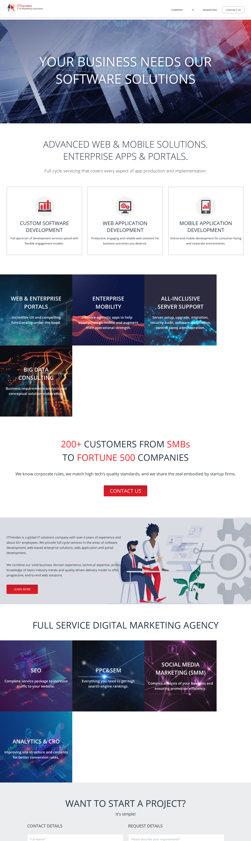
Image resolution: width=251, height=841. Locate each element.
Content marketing (203, 830)
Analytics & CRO (201, 813)
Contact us (233, 10)
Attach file (138, 740)
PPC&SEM (198, 808)
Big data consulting (151, 817)
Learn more (22, 518)
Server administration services (157, 804)
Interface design (201, 825)
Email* (34, 739)
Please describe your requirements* (155, 697)
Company (177, 10)
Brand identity (200, 821)
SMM (195, 817)
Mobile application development (158, 813)
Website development (153, 808)
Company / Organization (46, 711)
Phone (34, 725)
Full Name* (37, 697)
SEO (195, 804)
